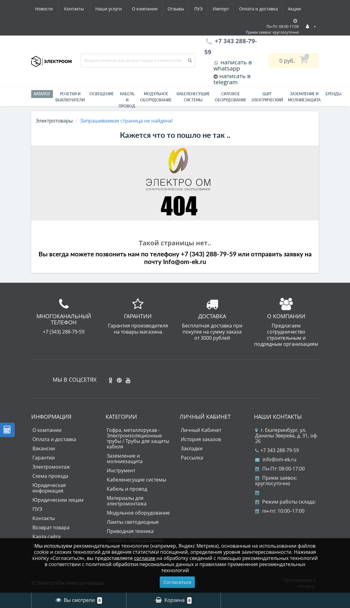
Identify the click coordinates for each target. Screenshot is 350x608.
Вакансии (43, 448)
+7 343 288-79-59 (277, 450)
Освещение (102, 94)
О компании (86, 9)
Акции (241, 9)
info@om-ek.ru (275, 459)
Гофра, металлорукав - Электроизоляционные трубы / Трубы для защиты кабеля (138, 438)
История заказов (201, 439)
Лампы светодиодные (133, 522)
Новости (268, 9)
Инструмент (121, 470)
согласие (144, 558)
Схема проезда (50, 476)
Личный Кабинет (201, 430)
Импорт (166, 9)
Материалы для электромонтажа (127, 501)
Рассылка (192, 457)
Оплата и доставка (204, 9)
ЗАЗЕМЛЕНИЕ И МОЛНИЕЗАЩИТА (304, 97)
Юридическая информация (49, 488)
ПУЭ (142, 9)
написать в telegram (232, 79)
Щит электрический (267, 97)
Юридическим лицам (58, 500)
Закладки (192, 448)
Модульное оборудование (156, 97)
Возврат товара (50, 527)
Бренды (333, 94)
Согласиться (177, 582)
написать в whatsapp (233, 65)
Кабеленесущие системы (193, 97)
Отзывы (118, 9)
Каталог (42, 94)
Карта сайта (46, 536)
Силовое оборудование (230, 97)
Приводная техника (130, 531)
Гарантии (43, 457)
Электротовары (54, 120)
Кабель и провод (127, 100)
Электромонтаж (51, 466)
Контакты (299, 9)
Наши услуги (48, 9)
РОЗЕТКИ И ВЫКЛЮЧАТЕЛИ (70, 97)
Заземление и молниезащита (125, 458)
